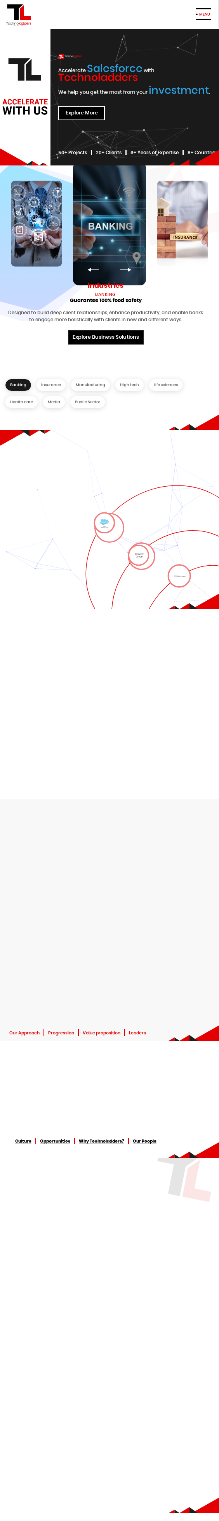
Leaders (137, 1033)
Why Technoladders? (101, 1141)
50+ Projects (72, 152)
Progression (61, 1033)
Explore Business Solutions (106, 340)
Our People (144, 1141)
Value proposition (101, 1033)
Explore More (81, 115)
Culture (23, 1141)
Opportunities (55, 1141)
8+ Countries (202, 152)
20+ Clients (109, 152)
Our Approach (24, 1033)
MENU (204, 14)
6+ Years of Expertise (154, 152)
